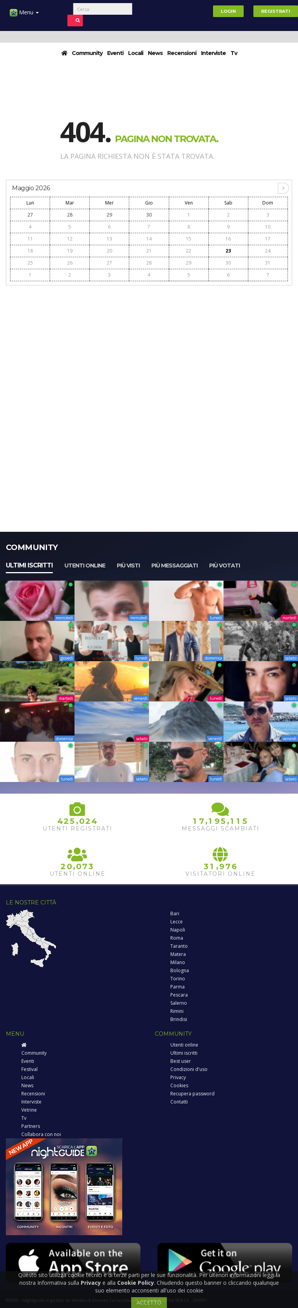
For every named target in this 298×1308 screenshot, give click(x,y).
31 (267, 263)
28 (70, 214)
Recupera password (192, 1093)
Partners (30, 1126)
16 (228, 238)
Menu (24, 15)
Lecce (176, 921)
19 (70, 251)
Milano (177, 962)
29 (109, 214)
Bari (174, 913)
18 (30, 251)
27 (30, 214)
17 (267, 238)
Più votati (224, 565)
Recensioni (181, 53)
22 (188, 251)
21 (149, 251)
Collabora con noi (41, 1134)
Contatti (179, 1101)
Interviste (213, 53)
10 (267, 226)
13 (109, 238)
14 (149, 238)
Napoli (177, 929)
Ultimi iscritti (29, 565)
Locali (135, 53)
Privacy (178, 1077)
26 (70, 263)
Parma (177, 986)
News (155, 53)
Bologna (179, 970)
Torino (177, 978)
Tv (233, 53)
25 (30, 263)
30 (149, 214)
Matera (178, 954)
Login (228, 11)
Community (87, 53)
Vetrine (29, 1110)
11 (30, 238)
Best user (180, 1061)
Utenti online (84, 565)
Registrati (275, 11)
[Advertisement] (149, 344)
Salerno (178, 1003)
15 (188, 238)
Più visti (128, 565)
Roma (176, 938)
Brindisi (178, 1019)
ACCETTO (149, 1302)
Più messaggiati (174, 565)
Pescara (179, 995)
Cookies (179, 1085)
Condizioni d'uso (189, 1069)
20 (109, 251)
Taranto (179, 946)
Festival (29, 1069)
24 (267, 251)
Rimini (177, 1011)
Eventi (115, 53)
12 (70, 238)
